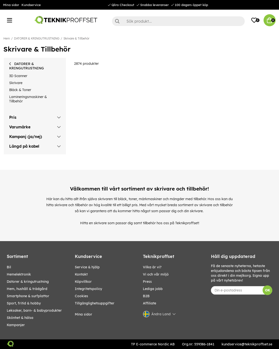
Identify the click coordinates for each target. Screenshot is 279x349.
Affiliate (149, 303)
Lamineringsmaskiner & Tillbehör (28, 99)
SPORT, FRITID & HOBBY (24, 303)
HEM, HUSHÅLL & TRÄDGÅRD (27, 289)
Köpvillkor (83, 281)
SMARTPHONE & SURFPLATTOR (28, 296)
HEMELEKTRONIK (19, 274)
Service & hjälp (87, 267)
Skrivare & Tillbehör (76, 38)
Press (147, 281)
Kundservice (31, 5)
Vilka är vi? (152, 267)
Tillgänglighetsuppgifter (94, 303)
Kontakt (81, 274)
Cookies (81, 296)
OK (267, 290)
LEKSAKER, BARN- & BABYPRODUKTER (34, 310)
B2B (146, 296)
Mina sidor (11, 5)
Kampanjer (16, 325)
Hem (6, 38)
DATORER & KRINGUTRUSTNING (36, 38)
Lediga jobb (153, 289)
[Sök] (178, 21)
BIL (9, 267)
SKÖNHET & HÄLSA (20, 318)
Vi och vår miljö (156, 274)
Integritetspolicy (88, 289)
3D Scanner (18, 76)
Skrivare (15, 83)
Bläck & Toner (20, 90)
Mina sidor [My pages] (83, 314)
